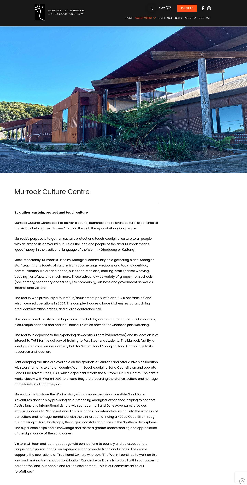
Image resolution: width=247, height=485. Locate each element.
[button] (151, 8)
